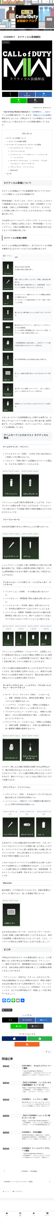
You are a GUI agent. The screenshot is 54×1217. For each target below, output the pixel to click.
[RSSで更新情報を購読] (27, 1044)
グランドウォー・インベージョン (22, 167)
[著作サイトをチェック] (14, 1038)
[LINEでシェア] (18, 100)
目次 (24, 133)
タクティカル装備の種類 (17, 141)
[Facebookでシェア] (27, 94)
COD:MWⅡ (7, 1010)
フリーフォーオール (17, 151)
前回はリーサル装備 (41, 115)
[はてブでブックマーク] (44, 94)
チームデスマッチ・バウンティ (21, 148)
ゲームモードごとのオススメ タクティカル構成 (24, 144)
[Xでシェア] (10, 94)
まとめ (9, 173)
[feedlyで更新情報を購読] (39, 1038)
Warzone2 (14, 170)
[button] (35, 100)
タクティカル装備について (16, 138)
